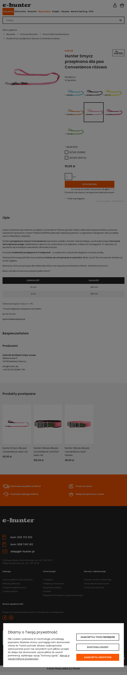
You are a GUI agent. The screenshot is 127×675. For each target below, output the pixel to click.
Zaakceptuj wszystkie (97, 657)
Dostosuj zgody (97, 647)
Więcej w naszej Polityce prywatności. (39, 657)
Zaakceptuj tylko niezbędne (98, 637)
